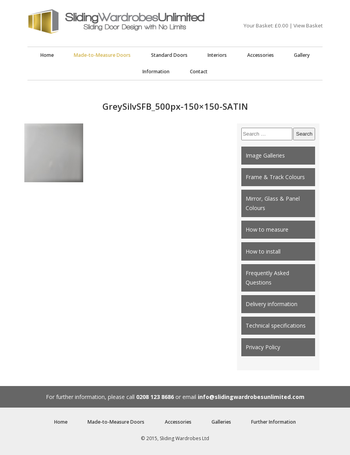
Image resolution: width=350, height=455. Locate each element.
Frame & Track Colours (275, 177)
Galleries (221, 422)
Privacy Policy (263, 347)
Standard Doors (169, 55)
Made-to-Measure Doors (102, 55)
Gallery (302, 55)
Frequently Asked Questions (267, 277)
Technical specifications (276, 325)
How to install (263, 251)
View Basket (308, 25)
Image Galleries (265, 155)
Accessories (260, 55)
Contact (199, 71)
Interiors (217, 55)
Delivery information (271, 304)
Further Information (273, 422)
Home (47, 55)
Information (156, 71)
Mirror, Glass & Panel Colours (273, 203)
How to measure (267, 229)
